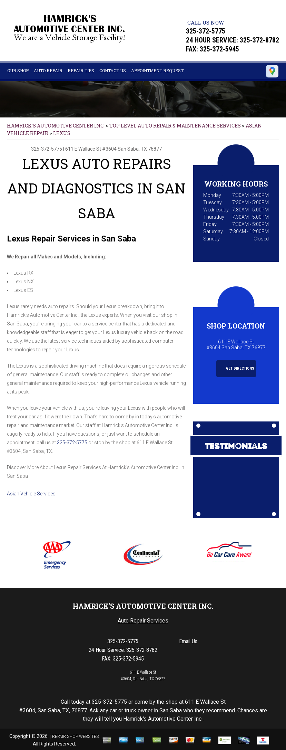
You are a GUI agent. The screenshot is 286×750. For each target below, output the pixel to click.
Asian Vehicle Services (31, 493)
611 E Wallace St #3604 (91, 149)
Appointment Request (157, 70)
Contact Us (112, 70)
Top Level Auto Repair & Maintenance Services (175, 125)
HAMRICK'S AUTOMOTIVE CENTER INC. (56, 125)
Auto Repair (48, 70)
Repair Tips (81, 70)
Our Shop (18, 70)
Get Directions (236, 368)
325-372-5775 (205, 31)
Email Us (188, 641)
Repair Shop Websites (75, 736)
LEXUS (61, 133)
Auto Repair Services (143, 620)
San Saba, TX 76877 (140, 149)
